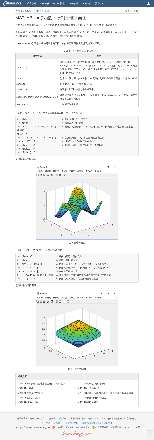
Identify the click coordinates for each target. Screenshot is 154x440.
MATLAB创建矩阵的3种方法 (92, 397)
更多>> (99, 3)
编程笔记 (29, 11)
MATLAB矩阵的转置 (88, 402)
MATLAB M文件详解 (88, 388)
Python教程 (59, 3)
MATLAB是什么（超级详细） (93, 383)
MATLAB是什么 (26, 388)
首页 (20, 11)
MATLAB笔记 (42, 11)
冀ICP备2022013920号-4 (78, 427)
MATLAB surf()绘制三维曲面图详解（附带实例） (43, 383)
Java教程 (73, 3)
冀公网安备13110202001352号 (125, 427)
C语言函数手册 (105, 423)
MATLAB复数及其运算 (29, 397)
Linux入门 (86, 3)
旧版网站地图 (88, 423)
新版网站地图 (71, 423)
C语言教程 (31, 3)
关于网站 (46, 423)
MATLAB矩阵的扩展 (28, 402)
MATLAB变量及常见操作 (30, 393)
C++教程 (44, 3)
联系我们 (57, 423)
